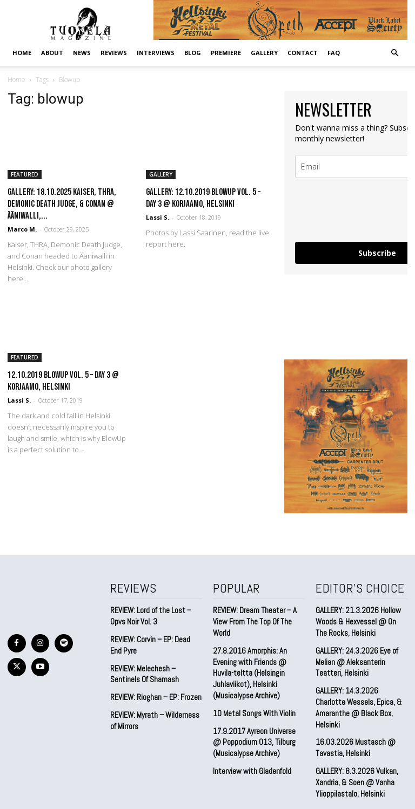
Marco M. (22, 229)
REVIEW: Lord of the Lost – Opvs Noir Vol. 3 (148, 613)
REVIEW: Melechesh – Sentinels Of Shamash (142, 668)
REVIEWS (114, 53)
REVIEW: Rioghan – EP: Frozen (153, 690)
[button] (394, 52)
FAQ (333, 53)
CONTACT (302, 53)
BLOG (192, 53)
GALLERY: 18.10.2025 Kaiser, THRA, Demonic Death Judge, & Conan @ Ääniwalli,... (62, 204)
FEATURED (24, 174)
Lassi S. (157, 217)
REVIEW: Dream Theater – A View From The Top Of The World (258, 613)
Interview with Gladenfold (250, 737)
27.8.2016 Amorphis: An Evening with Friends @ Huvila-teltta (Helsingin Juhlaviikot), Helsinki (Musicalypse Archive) (258, 650)
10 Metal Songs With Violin (252, 683)
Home (21, 53)
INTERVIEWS (156, 53)
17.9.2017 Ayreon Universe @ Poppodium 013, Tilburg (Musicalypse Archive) (256, 710)
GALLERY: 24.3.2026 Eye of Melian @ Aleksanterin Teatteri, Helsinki (361, 656)
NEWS (82, 53)
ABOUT (52, 53)
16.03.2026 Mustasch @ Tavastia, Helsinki (351, 725)
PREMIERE (226, 53)
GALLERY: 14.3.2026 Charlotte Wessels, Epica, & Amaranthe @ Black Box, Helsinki (358, 692)
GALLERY (264, 53)
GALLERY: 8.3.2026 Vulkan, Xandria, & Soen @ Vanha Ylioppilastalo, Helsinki (353, 757)
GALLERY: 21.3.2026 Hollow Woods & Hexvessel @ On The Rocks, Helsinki (360, 618)
